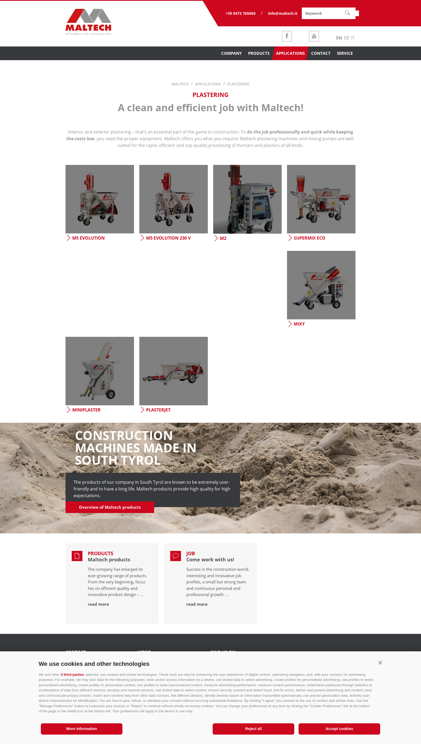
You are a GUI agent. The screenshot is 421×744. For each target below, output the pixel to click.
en (339, 38)
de (347, 38)
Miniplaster (83, 409)
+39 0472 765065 (241, 13)
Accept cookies (339, 729)
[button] (380, 662)
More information (81, 729)
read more (98, 604)
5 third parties (72, 675)
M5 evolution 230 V (165, 238)
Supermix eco (306, 238)
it (353, 38)
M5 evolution (85, 238)
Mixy (296, 323)
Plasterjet (154, 409)
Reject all (253, 729)
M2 (219, 238)
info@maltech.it (282, 13)
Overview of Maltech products (110, 507)
